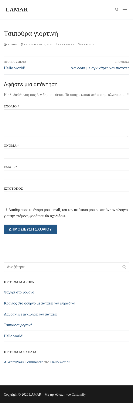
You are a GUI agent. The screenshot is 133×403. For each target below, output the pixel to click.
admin (10, 44)
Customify (78, 394)
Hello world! (13, 336)
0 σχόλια (86, 44)
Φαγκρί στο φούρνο (19, 292)
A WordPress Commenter (23, 362)
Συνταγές (65, 44)
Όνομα (11, 145)
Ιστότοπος (13, 188)
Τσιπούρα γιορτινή (18, 325)
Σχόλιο (11, 106)
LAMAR (17, 9)
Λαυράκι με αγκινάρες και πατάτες (30, 314)
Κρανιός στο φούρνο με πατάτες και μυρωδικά (39, 303)
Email (10, 167)
